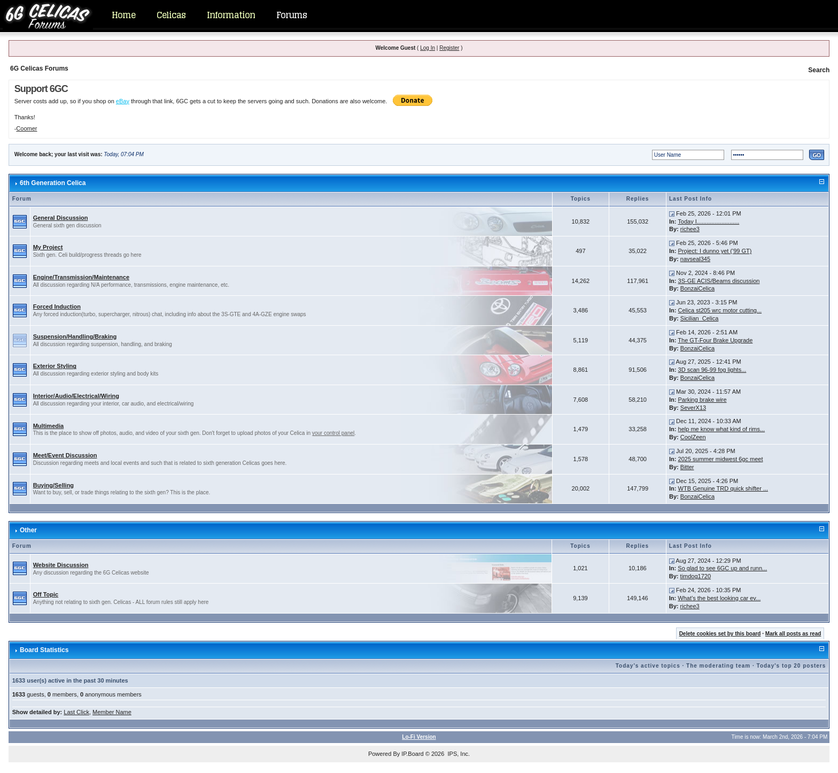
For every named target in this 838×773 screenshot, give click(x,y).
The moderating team (718, 666)
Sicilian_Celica (699, 318)
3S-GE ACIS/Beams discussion (719, 281)
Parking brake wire (702, 399)
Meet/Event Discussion (65, 455)
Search (818, 70)
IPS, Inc (457, 754)
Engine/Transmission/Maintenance (81, 277)
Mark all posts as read (793, 634)
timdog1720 (695, 576)
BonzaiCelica (697, 288)
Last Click (76, 712)
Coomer (26, 128)
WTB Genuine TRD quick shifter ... (723, 488)
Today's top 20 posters (791, 666)
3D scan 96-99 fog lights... (712, 369)
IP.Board (412, 754)
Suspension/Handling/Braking (75, 336)
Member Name (111, 712)
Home (123, 14)
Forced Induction (57, 306)
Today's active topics (648, 666)
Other (28, 530)
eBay (122, 101)
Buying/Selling (53, 485)
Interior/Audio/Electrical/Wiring (76, 396)
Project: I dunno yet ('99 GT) (715, 251)
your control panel (333, 433)
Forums (291, 14)
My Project (48, 247)
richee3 (690, 229)
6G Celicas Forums (39, 68)
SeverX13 (693, 407)
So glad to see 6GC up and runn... (722, 568)
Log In (427, 48)
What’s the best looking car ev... (719, 598)
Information (231, 14)
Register (449, 48)
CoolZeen (693, 437)
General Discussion (60, 218)
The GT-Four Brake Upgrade (715, 340)
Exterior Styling (54, 366)
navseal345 (695, 259)
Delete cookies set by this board (720, 634)
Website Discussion (61, 565)
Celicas (171, 14)
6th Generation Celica (53, 183)
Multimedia (48, 426)
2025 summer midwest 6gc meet (720, 459)
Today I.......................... (708, 221)
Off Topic (45, 594)
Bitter (687, 467)
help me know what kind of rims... (721, 429)
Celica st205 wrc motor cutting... (720, 310)
